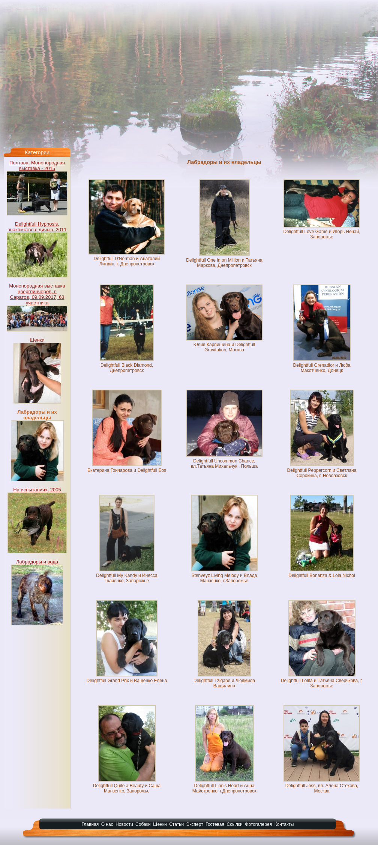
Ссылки (235, 824)
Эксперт (194, 824)
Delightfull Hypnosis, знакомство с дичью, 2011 (37, 226)
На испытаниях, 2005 (37, 490)
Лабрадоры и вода (37, 562)
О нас (107, 824)
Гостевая (215, 824)
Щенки (37, 340)
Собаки (143, 824)
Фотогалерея (258, 824)
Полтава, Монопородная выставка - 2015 (37, 165)
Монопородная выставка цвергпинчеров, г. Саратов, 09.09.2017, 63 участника (37, 294)
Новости (124, 824)
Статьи (176, 824)
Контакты (284, 824)
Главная (90, 824)
